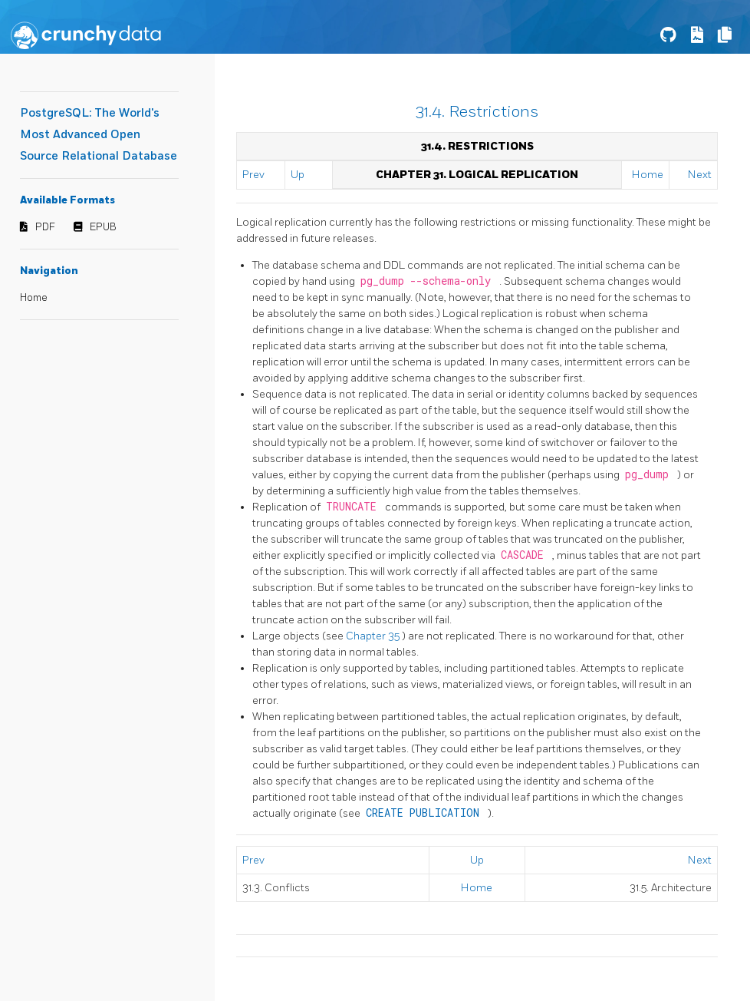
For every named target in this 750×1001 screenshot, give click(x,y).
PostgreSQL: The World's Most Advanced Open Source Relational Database (98, 135)
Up (297, 174)
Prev (253, 174)
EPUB (103, 227)
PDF (45, 227)
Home (34, 298)
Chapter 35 (374, 636)
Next (700, 174)
